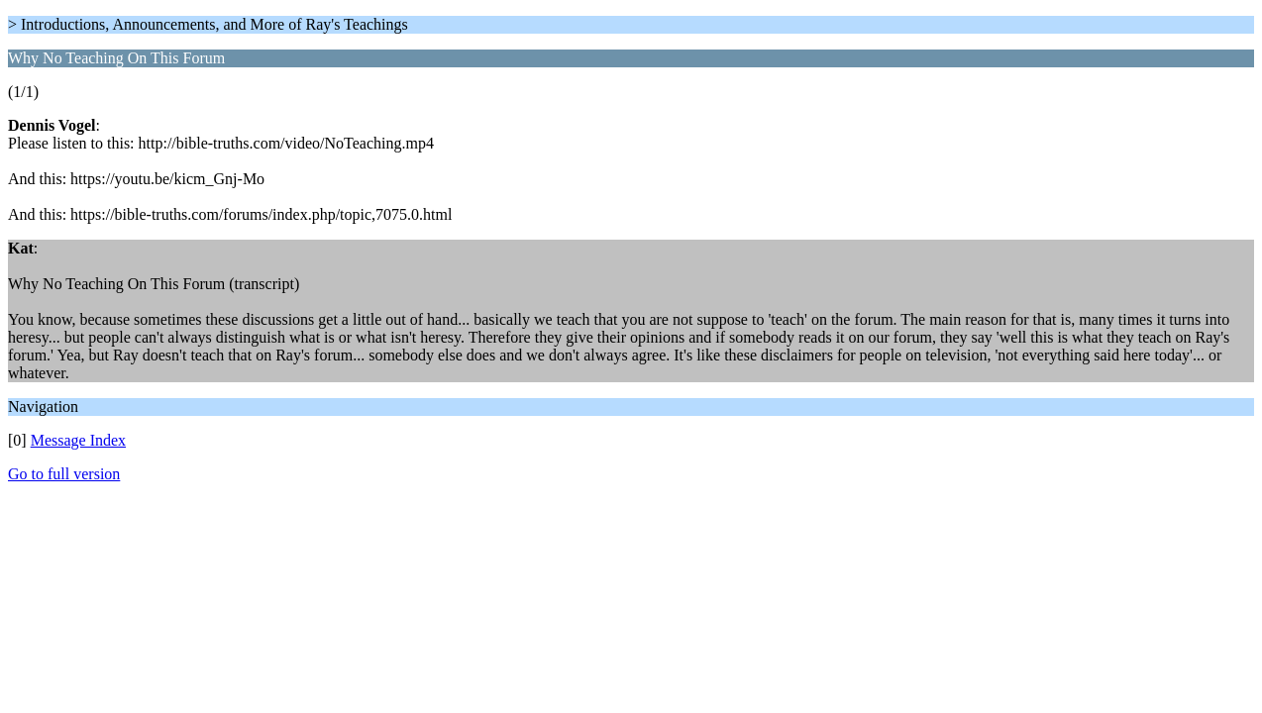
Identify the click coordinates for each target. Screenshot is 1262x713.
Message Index (78, 440)
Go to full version (64, 473)
